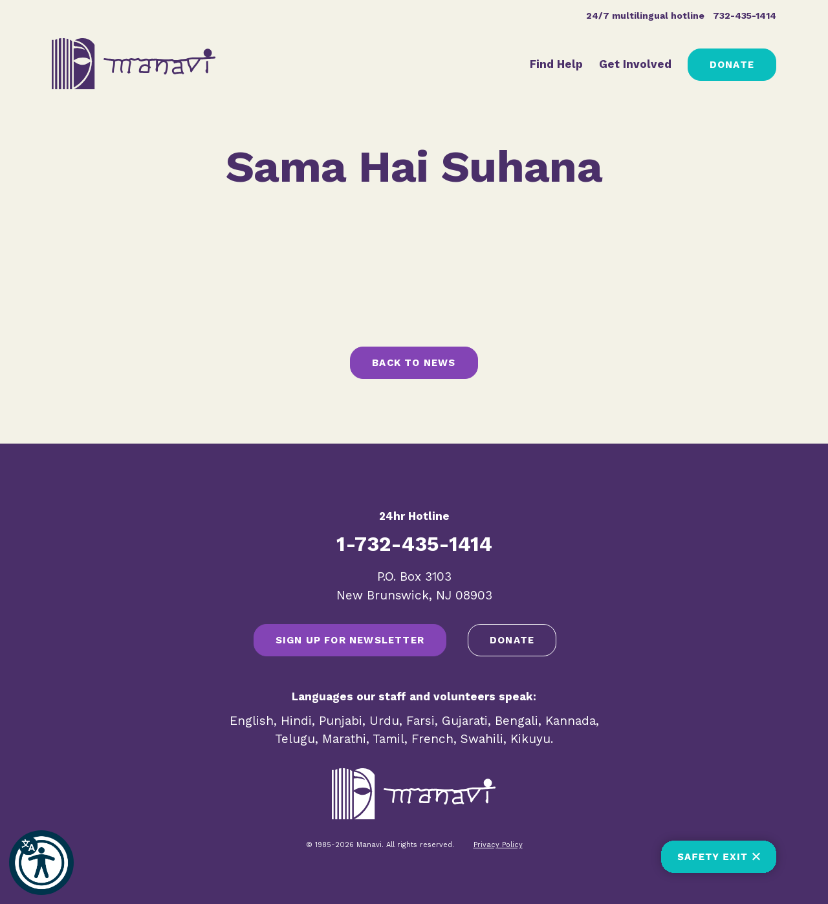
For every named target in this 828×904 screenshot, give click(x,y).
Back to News (413, 363)
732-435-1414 (744, 15)
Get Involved (635, 64)
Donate (732, 64)
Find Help (556, 64)
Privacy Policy (498, 845)
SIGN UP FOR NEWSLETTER (350, 640)
